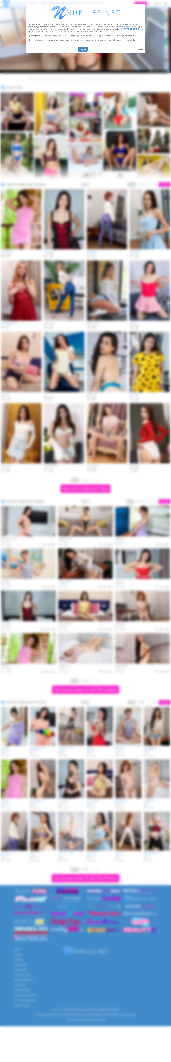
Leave (140, 49)
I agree (83, 49)
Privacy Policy (111, 40)
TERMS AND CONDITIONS (130, 29)
